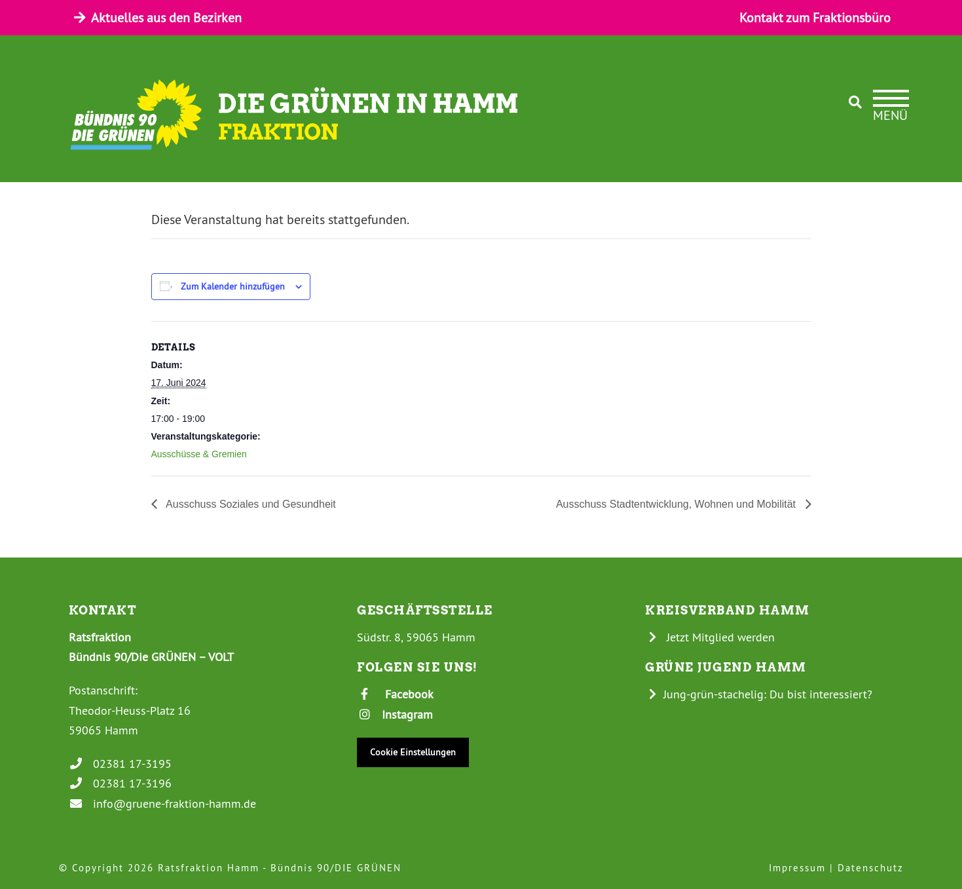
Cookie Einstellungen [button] (413, 752)
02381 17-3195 (120, 763)
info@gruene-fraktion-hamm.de (163, 803)
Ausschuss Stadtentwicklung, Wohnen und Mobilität (677, 504)
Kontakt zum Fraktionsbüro (815, 17)
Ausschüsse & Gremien (199, 454)
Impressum (797, 867)
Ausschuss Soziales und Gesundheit (250, 504)
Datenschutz (871, 867)
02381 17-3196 (120, 783)
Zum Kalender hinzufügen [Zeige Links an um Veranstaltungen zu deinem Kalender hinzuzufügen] (233, 286)
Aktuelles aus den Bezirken (157, 17)
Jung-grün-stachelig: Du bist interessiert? (758, 694)
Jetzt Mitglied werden (710, 637)
